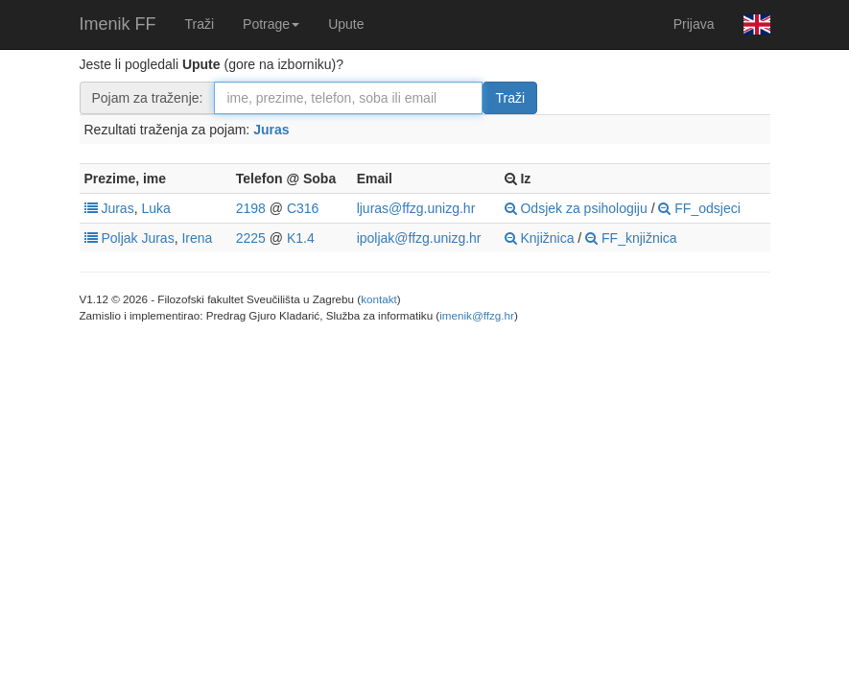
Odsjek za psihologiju (576, 208)
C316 (302, 208)
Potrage (271, 24)
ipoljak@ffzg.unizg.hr (419, 238)
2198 (251, 208)
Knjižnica (540, 238)
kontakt (379, 299)
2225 (251, 238)
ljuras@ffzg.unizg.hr (416, 208)
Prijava (694, 24)
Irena (196, 238)
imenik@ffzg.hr (476, 315)
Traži (200, 24)
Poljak (119, 238)
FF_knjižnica (630, 238)
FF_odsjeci (699, 208)
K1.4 (301, 238)
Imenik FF (118, 24)
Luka (155, 208)
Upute (346, 24)
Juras (271, 129)
